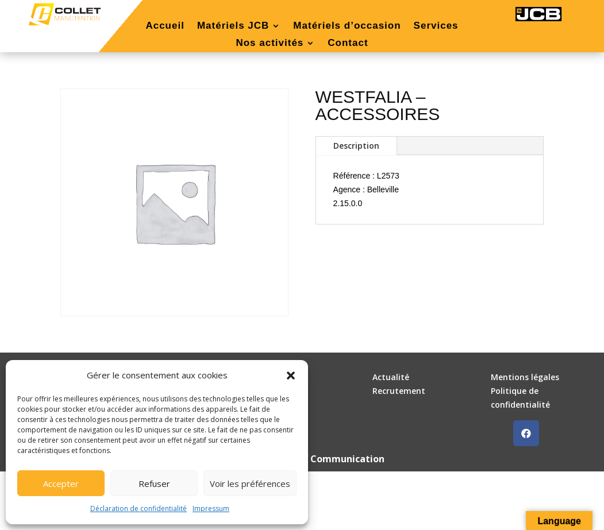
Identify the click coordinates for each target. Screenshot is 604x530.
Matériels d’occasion (347, 26)
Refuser (154, 483)
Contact (348, 43)
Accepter (61, 483)
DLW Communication (336, 458)
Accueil (164, 26)
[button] (291, 375)
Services (436, 26)
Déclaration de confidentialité (138, 508)
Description (356, 145)
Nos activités (269, 43)
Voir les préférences (250, 483)
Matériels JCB (233, 26)
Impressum (211, 508)
